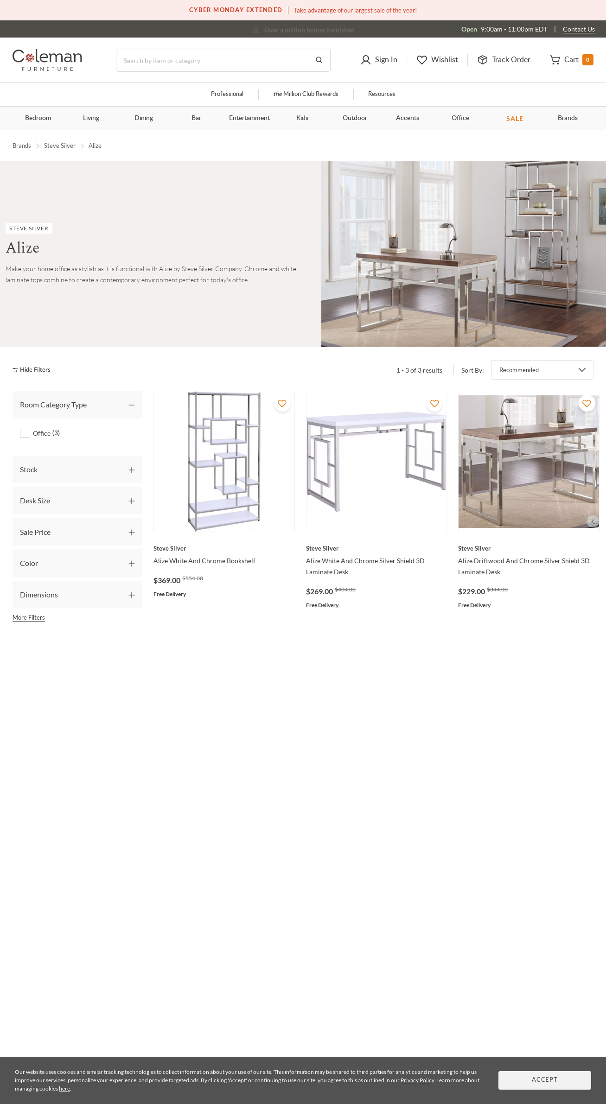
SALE (514, 118)
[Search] (223, 60)
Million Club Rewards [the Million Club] (305, 94)
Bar (196, 118)
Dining (143, 118)
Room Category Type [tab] (53, 404)
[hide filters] (35, 370)
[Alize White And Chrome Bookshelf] (224, 548)
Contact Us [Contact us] (579, 29)
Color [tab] (29, 562)
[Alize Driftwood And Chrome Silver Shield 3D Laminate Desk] (529, 548)
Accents (407, 118)
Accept (545, 1080)
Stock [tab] (29, 469)
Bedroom (38, 118)
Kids (302, 118)
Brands (568, 118)
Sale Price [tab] (35, 531)
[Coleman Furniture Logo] (47, 68)
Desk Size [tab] (35, 500)
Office (460, 118)
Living (91, 118)
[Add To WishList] (282, 403)
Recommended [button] (519, 370)
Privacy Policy (417, 1080)
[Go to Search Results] (319, 60)
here (64, 1088)
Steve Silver (60, 145)
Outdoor (355, 118)
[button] (378, 60)
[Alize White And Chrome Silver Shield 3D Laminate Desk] (376, 548)
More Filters (29, 617)
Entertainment (249, 118)
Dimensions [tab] (39, 594)
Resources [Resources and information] (381, 94)
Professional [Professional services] (227, 94)
